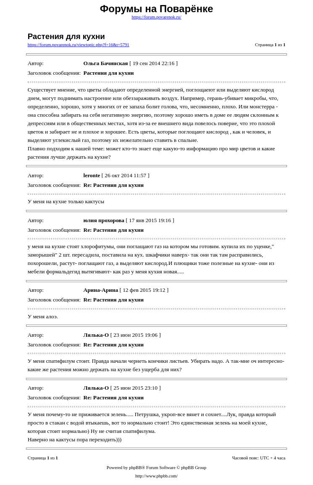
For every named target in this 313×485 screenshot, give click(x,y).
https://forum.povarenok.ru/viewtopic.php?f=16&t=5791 (78, 44)
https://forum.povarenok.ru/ (156, 17)
